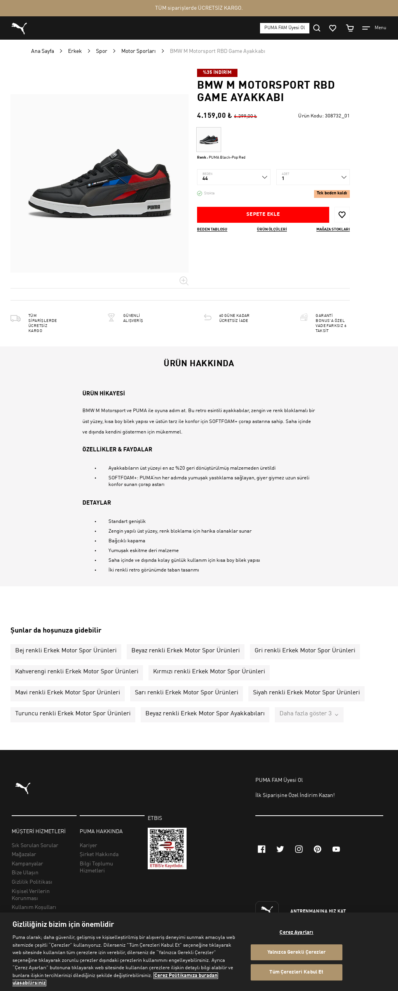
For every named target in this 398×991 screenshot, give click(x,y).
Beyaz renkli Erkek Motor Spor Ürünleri (185, 651)
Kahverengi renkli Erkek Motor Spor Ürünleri (76, 672)
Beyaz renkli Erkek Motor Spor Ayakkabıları (205, 714)
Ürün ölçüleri (272, 229)
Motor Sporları (138, 51)
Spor (101, 51)
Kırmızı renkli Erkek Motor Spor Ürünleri (209, 672)
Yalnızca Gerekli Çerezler (296, 952)
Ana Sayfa (42, 51)
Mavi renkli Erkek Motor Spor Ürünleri (67, 693)
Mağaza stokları (333, 229)
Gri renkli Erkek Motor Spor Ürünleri (305, 651)
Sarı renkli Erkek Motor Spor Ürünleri (186, 693)
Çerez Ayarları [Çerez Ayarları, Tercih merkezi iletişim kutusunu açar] (296, 932)
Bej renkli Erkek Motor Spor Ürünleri (66, 651)
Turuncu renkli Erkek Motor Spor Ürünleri (73, 714)
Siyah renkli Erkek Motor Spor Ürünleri (306, 693)
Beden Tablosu (212, 229)
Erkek (75, 51)
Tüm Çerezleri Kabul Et (296, 972)
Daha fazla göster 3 (305, 714)
